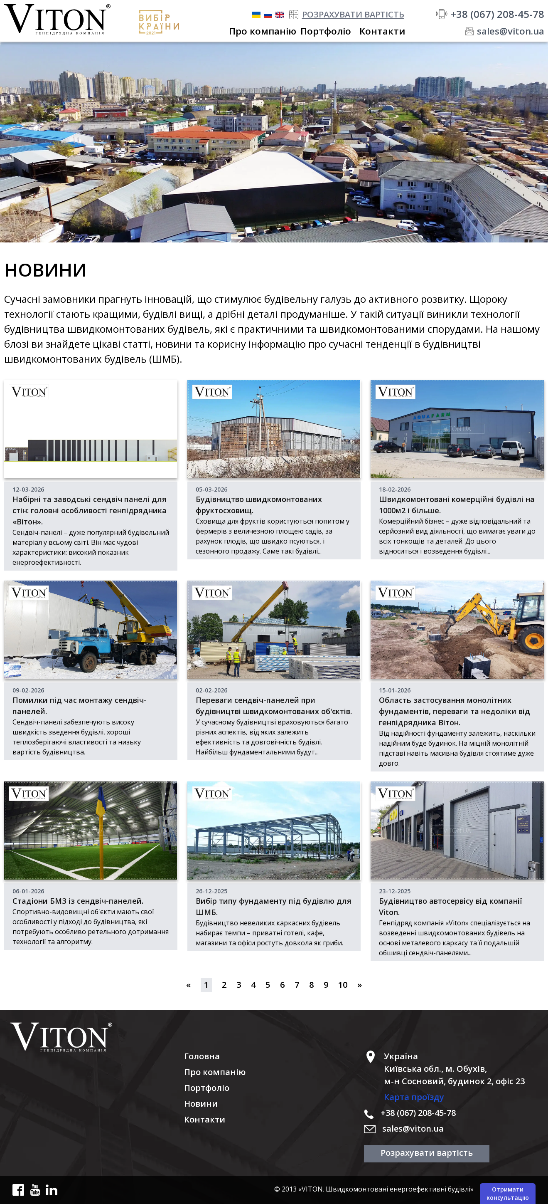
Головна (202, 1056)
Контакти (204, 1119)
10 (342, 984)
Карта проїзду (414, 1097)
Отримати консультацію (508, 1193)
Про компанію (215, 1072)
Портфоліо (206, 1087)
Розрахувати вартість (427, 1152)
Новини (201, 1103)
